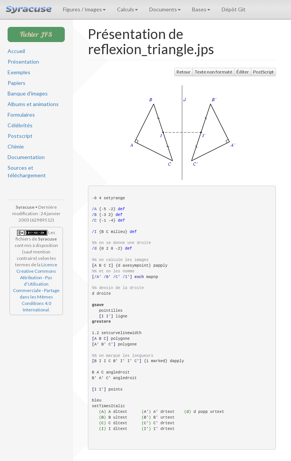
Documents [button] (165, 9)
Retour (184, 72)
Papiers (16, 83)
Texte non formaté (213, 72)
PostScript (263, 72)
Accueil (16, 51)
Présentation (23, 61)
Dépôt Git (234, 9)
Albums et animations (33, 104)
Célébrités (20, 125)
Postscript (20, 136)
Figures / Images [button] (84, 9)
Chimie (16, 146)
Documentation (26, 157)
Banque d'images (28, 93)
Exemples (19, 72)
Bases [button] (201, 9)
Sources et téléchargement (27, 171)
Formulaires (21, 114)
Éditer (242, 72)
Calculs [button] (127, 9)
